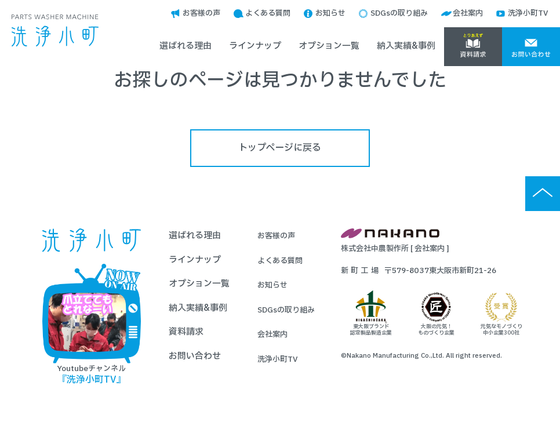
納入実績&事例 (406, 46)
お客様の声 (201, 13)
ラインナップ (255, 46)
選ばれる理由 (185, 46)
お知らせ (330, 13)
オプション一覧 (329, 46)
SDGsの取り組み (399, 13)
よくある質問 (267, 13)
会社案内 (468, 13)
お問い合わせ (195, 356)
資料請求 (186, 332)
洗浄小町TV (528, 13)
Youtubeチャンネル (91, 325)
